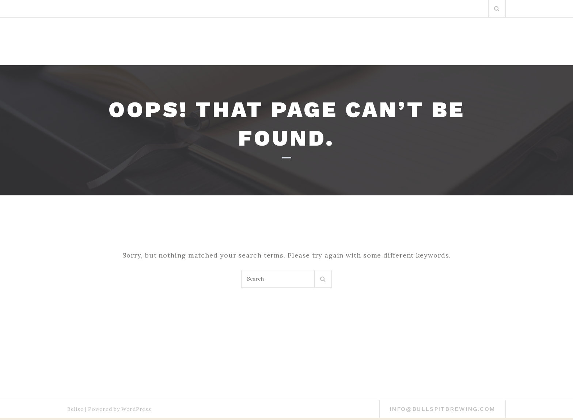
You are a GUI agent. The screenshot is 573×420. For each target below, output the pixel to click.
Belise (75, 409)
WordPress (136, 409)
